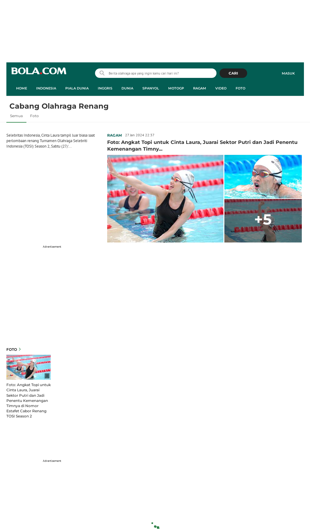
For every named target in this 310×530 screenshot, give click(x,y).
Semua (16, 115)
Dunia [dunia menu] (127, 88)
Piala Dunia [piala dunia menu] (77, 88)
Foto (34, 115)
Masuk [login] (288, 73)
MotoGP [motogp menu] (176, 88)
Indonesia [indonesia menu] (46, 88)
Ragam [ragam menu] (199, 88)
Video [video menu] (221, 88)
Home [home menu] (21, 88)
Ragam (114, 135)
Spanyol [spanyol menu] (150, 88)
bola (38, 74)
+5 (263, 219)
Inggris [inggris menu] (105, 88)
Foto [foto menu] (240, 88)
